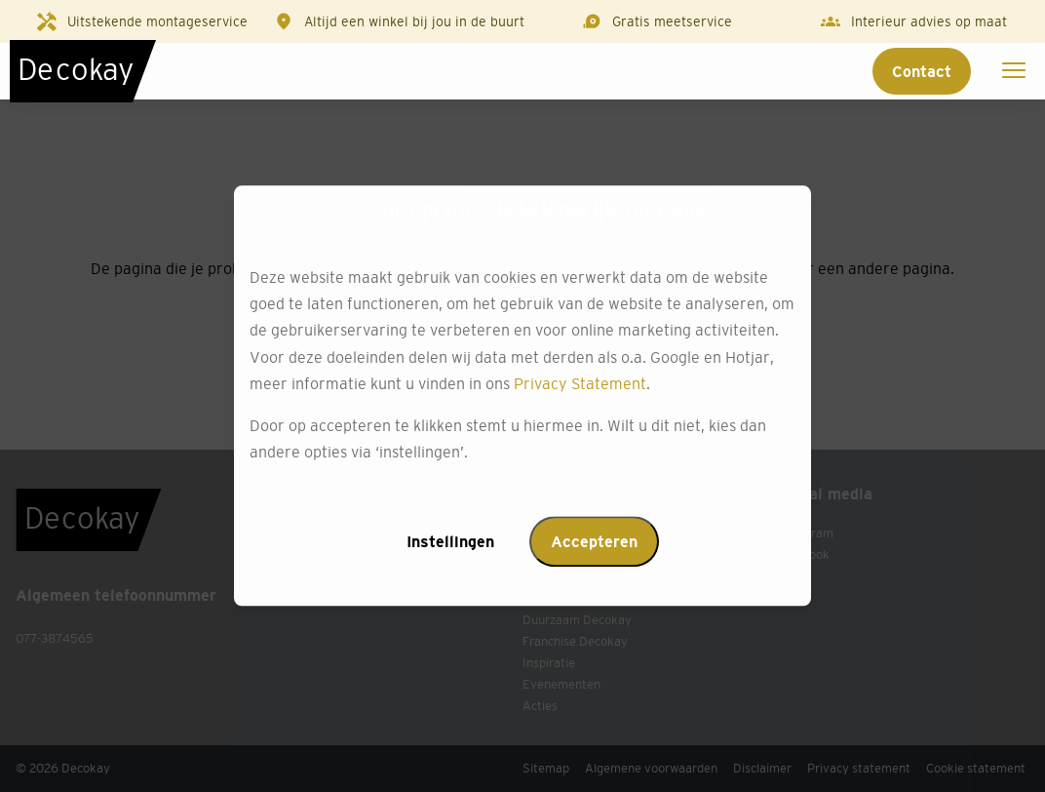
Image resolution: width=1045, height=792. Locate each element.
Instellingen (450, 542)
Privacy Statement (580, 383)
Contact (921, 71)
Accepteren (594, 542)
